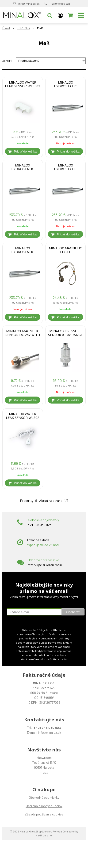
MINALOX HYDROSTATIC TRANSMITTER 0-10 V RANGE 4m (22, 169)
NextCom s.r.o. (44, 835)
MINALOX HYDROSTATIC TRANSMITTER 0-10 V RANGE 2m (65, 86)
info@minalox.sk (28, 3)
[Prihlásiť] (60, 15)
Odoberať (73, 612)
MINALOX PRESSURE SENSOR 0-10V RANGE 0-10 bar (65, 334)
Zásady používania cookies (44, 814)
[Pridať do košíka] (22, 151)
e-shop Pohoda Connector (59, 831)
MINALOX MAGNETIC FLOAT (65, 250)
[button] (50, 15)
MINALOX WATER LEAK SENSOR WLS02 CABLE (22, 417)
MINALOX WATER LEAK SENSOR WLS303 (22, 84)
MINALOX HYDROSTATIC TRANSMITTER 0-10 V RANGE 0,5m (22, 252)
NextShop (36, 831)
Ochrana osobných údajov (44, 806)
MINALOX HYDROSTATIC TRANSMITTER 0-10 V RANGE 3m (65, 169)
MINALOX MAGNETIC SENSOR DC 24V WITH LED (22, 334)
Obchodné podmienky (44, 797)
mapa (44, 772)
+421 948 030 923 (59, 3)
